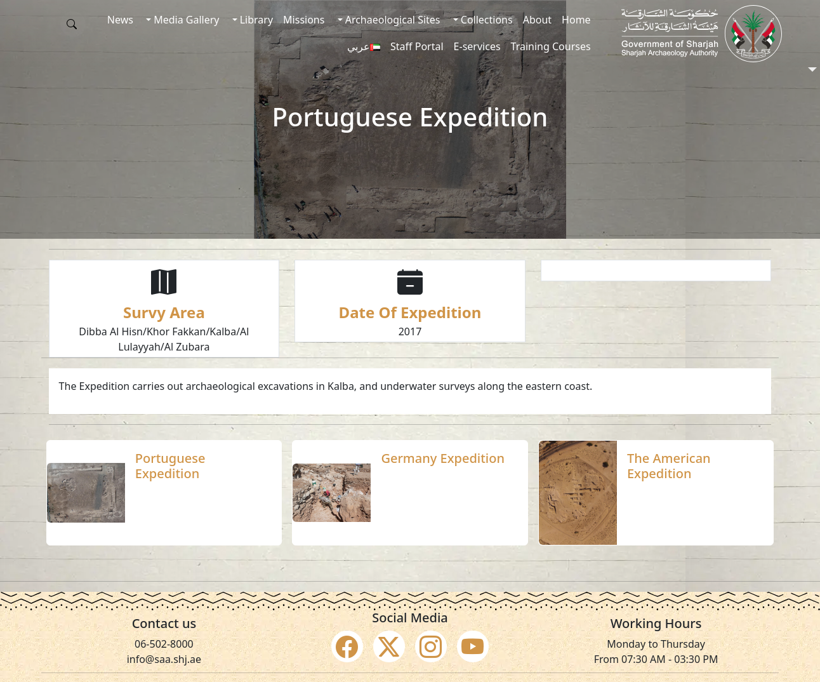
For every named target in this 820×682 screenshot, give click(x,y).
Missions (303, 20)
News (120, 20)
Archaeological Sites (391, 20)
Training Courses (551, 46)
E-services (477, 46)
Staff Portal (417, 46)
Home (576, 20)
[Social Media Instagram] (431, 646)
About (537, 20)
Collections (485, 20)
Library (255, 20)
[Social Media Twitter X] (389, 646)
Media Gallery (185, 20)
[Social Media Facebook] (347, 646)
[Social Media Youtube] (473, 646)
